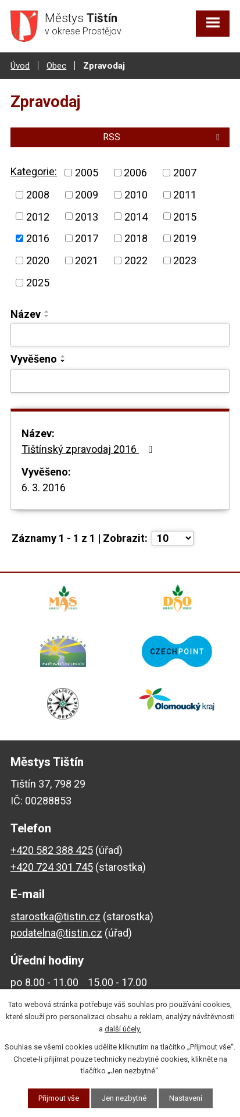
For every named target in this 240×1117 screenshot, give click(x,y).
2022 (136, 260)
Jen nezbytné (124, 1098)
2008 (37, 195)
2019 (184, 238)
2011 (184, 195)
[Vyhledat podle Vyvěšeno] (120, 381)
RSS (163, 137)
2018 (136, 238)
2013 (86, 216)
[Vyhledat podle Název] (120, 335)
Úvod (20, 66)
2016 (37, 238)
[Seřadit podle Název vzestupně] (47, 311)
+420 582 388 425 (51, 850)
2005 (86, 172)
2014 (136, 216)
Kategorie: (33, 171)
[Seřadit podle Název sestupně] (47, 316)
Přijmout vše (58, 1098)
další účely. (123, 1028)
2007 (184, 172)
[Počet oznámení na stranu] (173, 538)
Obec (56, 66)
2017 (86, 238)
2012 (37, 216)
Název (25, 314)
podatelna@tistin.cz (56, 933)
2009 (86, 195)
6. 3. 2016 (44, 487)
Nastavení (185, 1098)
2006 (135, 172)
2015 (184, 216)
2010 (136, 195)
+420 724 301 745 (51, 867)
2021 (86, 260)
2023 (184, 260)
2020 (37, 260)
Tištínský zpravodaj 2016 (89, 449)
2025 (37, 282)
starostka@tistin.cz (55, 916)
